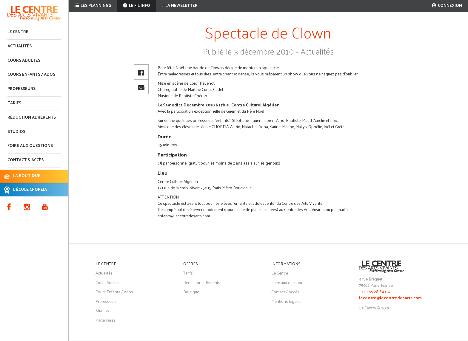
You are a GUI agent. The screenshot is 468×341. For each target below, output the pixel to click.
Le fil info (136, 5)
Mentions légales (286, 301)
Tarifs (14, 103)
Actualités (19, 46)
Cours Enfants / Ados (114, 291)
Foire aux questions (30, 145)
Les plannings (93, 5)
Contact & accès (25, 160)
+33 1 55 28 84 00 (374, 291)
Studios (16, 131)
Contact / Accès (285, 291)
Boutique (191, 291)
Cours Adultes (108, 282)
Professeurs (21, 89)
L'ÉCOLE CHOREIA (30, 189)
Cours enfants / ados (31, 74)
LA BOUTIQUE (26, 176)
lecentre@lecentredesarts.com (390, 298)
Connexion (447, 5)
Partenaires (106, 320)
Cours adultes (23, 60)
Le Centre (17, 32)
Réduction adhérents (31, 117)
